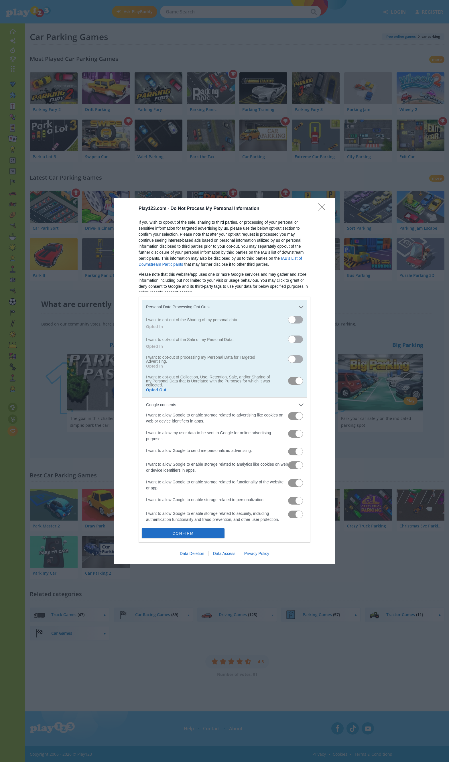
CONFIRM (183, 533)
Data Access (224, 553)
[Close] (323, 208)
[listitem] (224, 307)
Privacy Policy (256, 553)
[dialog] (224, 381)
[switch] (295, 320)
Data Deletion (192, 553)
